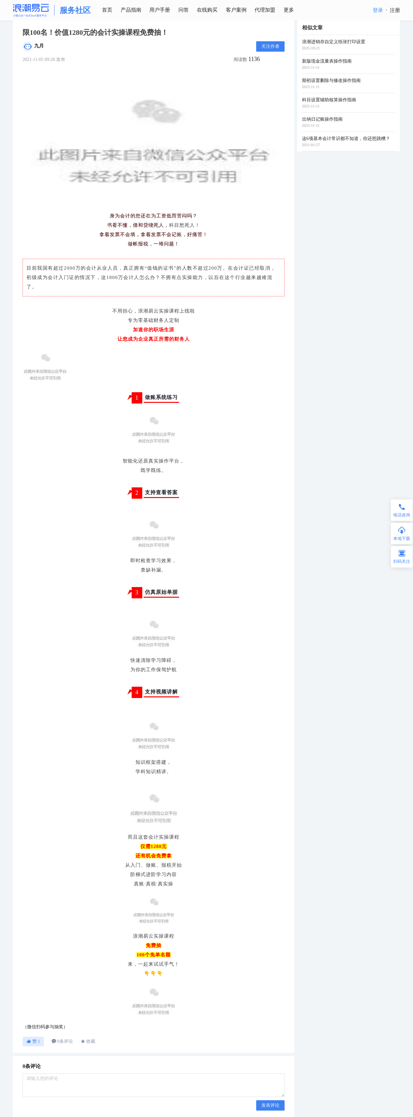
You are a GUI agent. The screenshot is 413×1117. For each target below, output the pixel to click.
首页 (107, 10)
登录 (378, 10)
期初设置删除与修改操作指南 (331, 80)
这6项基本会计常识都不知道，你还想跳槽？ (346, 138)
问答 (183, 10)
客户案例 (236, 10)
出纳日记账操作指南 (322, 119)
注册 (395, 10)
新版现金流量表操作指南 (327, 61)
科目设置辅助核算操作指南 (329, 99)
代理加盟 (265, 10)
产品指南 (131, 10)
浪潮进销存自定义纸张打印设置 (333, 41)
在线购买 (207, 10)
